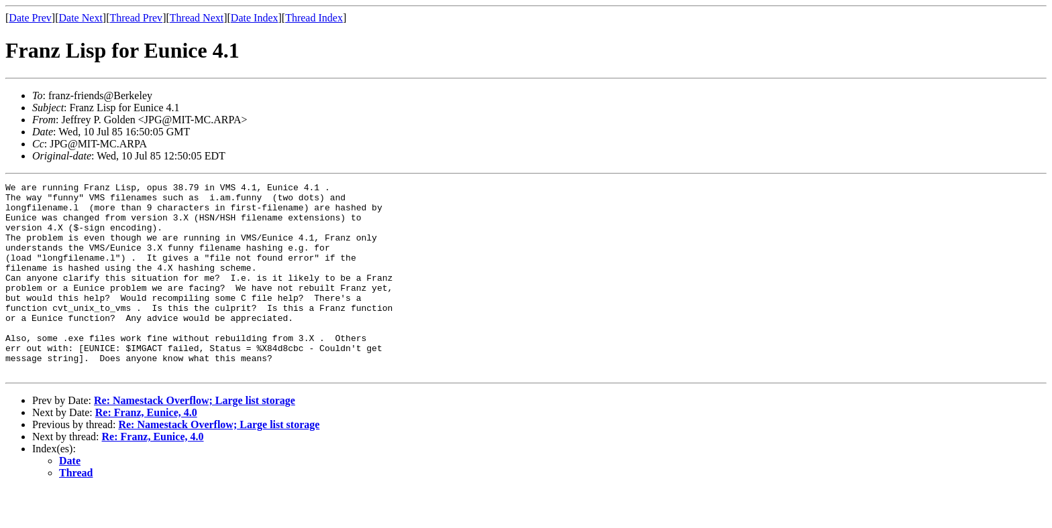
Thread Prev (135, 17)
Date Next (81, 17)
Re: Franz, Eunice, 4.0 (146, 450)
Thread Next (196, 17)
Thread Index (314, 17)
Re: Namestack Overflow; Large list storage (194, 438)
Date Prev (30, 17)
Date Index (254, 17)
